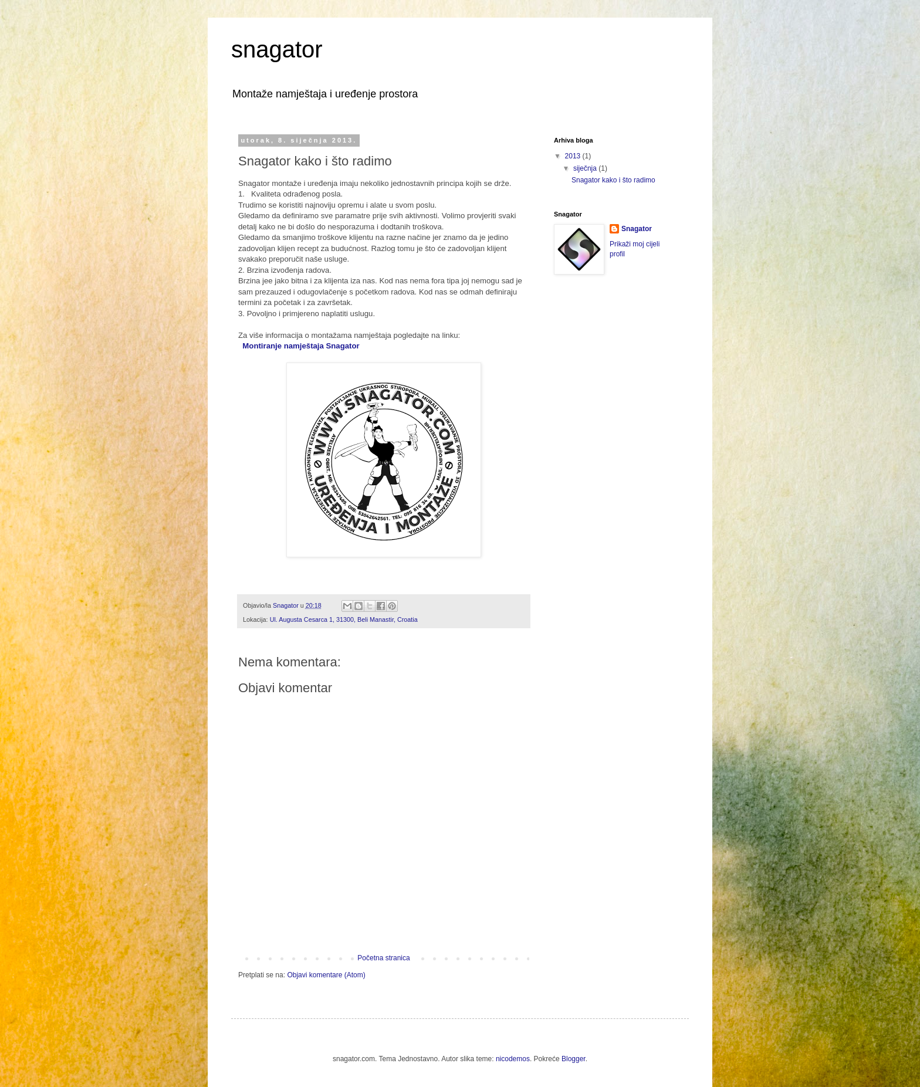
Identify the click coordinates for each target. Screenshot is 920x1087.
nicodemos (513, 1059)
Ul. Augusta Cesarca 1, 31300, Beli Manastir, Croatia (344, 619)
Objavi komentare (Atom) (326, 975)
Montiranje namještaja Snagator (300, 345)
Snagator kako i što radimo (613, 180)
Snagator (636, 229)
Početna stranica (383, 958)
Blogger (574, 1059)
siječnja (585, 168)
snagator (277, 49)
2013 (574, 156)
